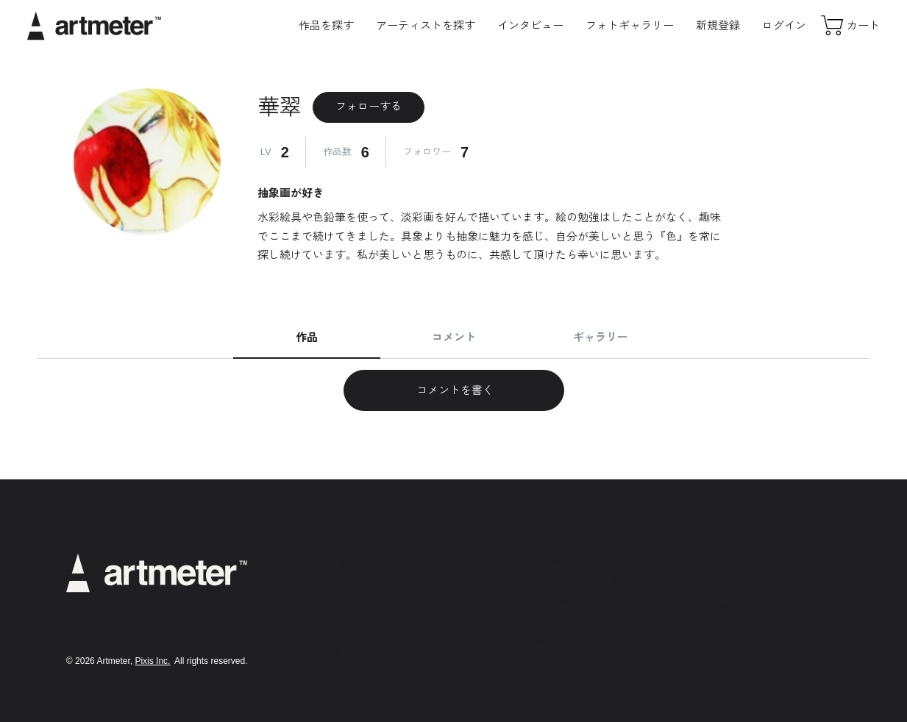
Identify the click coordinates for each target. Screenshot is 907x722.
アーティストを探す (425, 25)
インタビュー (530, 25)
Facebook (732, 607)
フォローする (368, 106)
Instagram (733, 562)
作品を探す (326, 25)
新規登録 (718, 25)
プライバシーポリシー (582, 580)
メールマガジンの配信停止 (592, 620)
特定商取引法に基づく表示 (592, 600)
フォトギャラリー (630, 25)
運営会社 (554, 640)
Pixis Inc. (152, 661)
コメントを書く (453, 390)
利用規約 (554, 560)
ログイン (784, 25)
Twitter (724, 585)
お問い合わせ (563, 659)
